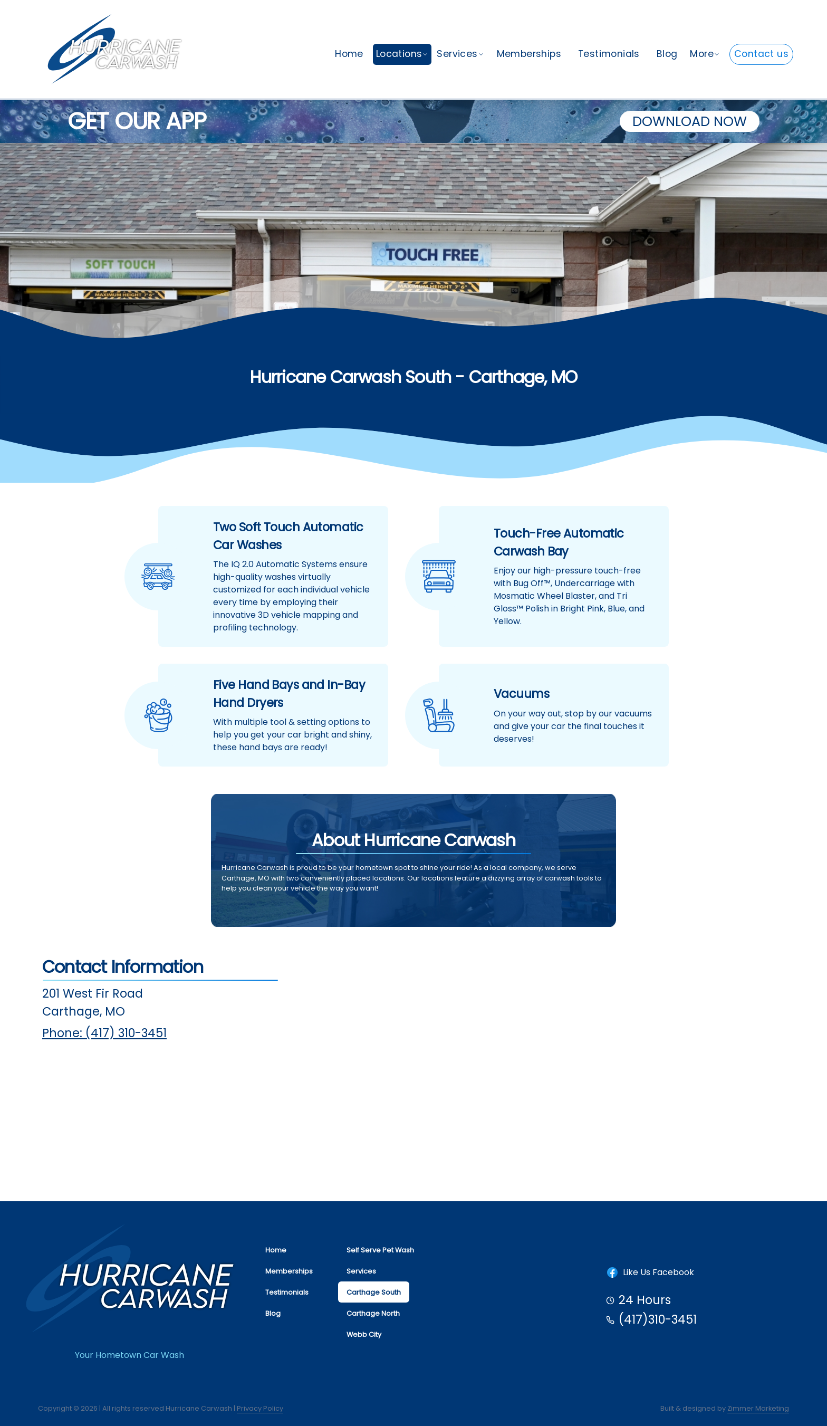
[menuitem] (349, 54)
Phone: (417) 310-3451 (104, 1033)
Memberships (529, 53)
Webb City (364, 1334)
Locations (402, 53)
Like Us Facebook (650, 1272)
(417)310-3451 (658, 1319)
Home (349, 53)
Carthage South (374, 1292)
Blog (667, 53)
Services (460, 53)
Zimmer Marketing (758, 1408)
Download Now (689, 121)
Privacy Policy (260, 1408)
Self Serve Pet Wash (380, 1250)
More (705, 53)
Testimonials (609, 53)
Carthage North (373, 1313)
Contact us (761, 53)
